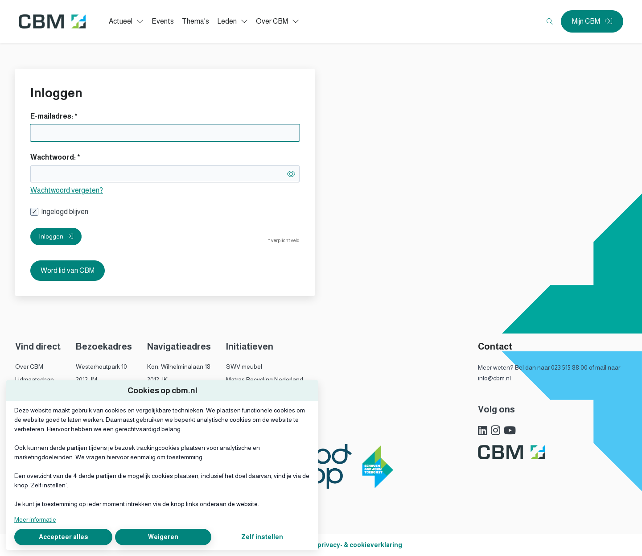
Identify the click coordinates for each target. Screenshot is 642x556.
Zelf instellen (262, 536)
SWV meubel (244, 366)
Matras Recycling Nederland (264, 379)
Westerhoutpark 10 (101, 366)
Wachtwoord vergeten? (66, 190)
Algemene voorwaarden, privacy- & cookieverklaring (321, 544)
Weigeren (163, 536)
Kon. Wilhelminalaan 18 (178, 366)
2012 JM (86, 379)
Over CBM (29, 366)
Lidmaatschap (34, 379)
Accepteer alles (63, 536)
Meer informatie (35, 519)
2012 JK (157, 379)
